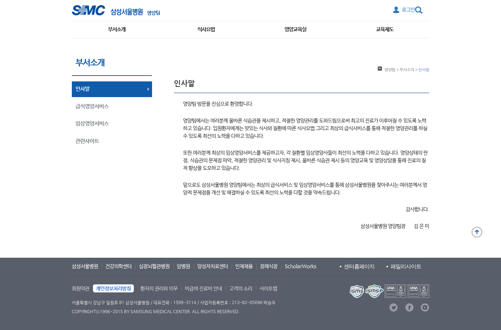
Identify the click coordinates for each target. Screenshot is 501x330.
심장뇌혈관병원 (154, 266)
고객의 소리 (240, 289)
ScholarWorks (300, 266)
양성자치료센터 (212, 266)
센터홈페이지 (359, 266)
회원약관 (80, 289)
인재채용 (244, 266)
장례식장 (268, 266)
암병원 (183, 266)
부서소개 (116, 29)
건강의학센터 (118, 266)
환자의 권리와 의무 (159, 289)
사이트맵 (268, 289)
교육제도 (384, 29)
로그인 (408, 10)
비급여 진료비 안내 (203, 289)
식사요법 (206, 29)
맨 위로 (477, 232)
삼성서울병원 (85, 266)
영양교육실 (295, 29)
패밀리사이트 (406, 266)
